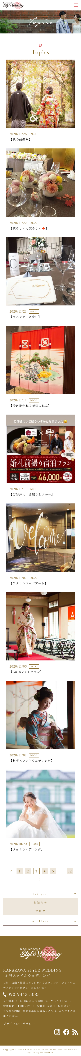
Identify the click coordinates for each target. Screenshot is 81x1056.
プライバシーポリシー (19, 1024)
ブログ (40, 911)
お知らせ (40, 902)
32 (70, 871)
